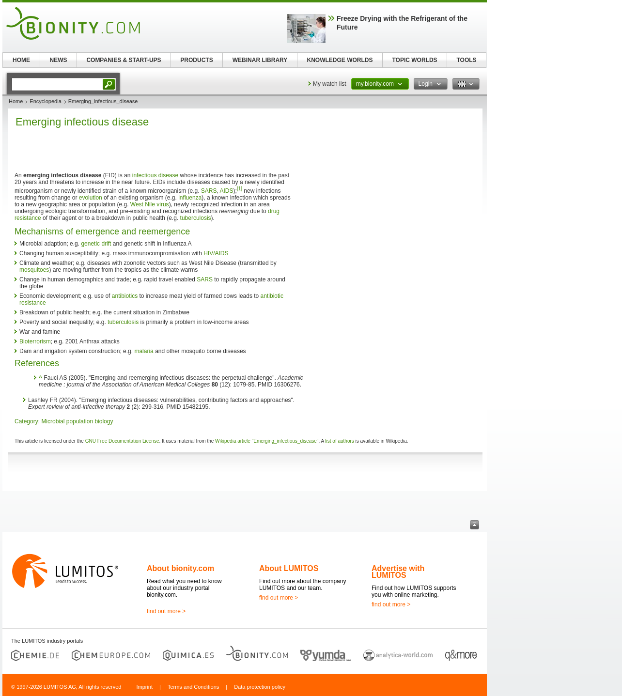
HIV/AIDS (215, 253)
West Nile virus (149, 204)
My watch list (329, 83)
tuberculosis (195, 218)
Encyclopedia (45, 101)
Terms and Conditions (193, 687)
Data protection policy (259, 687)
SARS (209, 190)
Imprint (144, 687)
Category (26, 421)
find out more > (166, 611)
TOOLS (466, 60)
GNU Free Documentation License (122, 441)
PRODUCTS (196, 60)
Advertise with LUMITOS (398, 571)
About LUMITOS (288, 568)
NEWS (58, 60)
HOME (21, 60)
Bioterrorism (35, 341)
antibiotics (125, 296)
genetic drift (96, 243)
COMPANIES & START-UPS (123, 60)
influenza (190, 197)
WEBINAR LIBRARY (260, 60)
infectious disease (155, 175)
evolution (90, 197)
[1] (239, 188)
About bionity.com (180, 568)
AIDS (226, 190)
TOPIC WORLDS (414, 60)
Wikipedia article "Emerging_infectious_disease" (266, 441)
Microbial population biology (77, 421)
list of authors (339, 441)
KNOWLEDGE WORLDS (340, 60)
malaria (143, 351)
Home (16, 101)
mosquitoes (34, 269)
